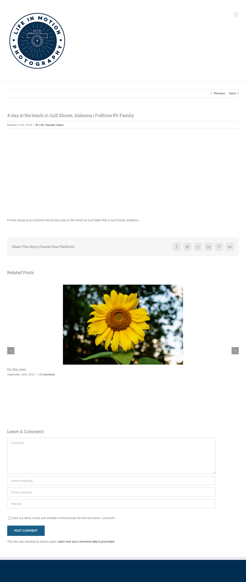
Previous (219, 93)
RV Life (40, 125)
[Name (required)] (111, 480)
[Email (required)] (111, 492)
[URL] (111, 503)
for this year (16, 369)
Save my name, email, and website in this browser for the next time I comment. (63, 518)
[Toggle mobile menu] (236, 14)
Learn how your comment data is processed (86, 541)
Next (232, 93)
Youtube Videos (54, 125)
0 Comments (47, 374)
